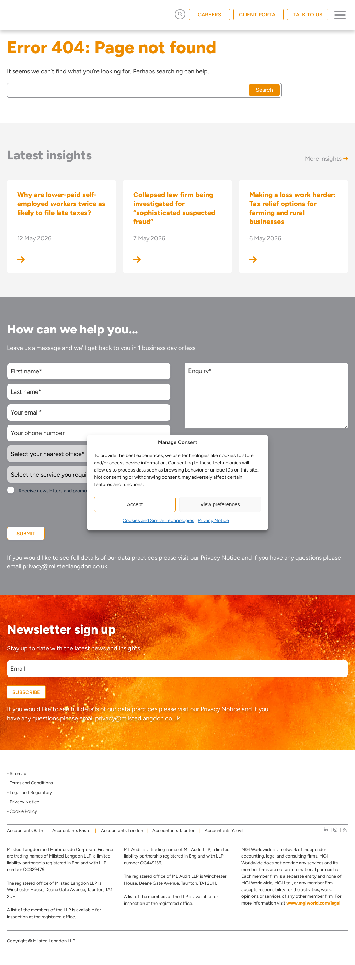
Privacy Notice (213, 520)
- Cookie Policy (22, 811)
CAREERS (209, 15)
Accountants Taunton (173, 830)
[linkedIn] (326, 829)
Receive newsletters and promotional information (71, 491)
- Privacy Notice (23, 801)
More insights (326, 159)
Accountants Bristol (72, 830)
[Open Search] (180, 14)
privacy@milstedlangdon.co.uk (65, 566)
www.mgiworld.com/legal (313, 903)
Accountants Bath (25, 830)
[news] (344, 829)
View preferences (220, 504)
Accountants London (122, 830)
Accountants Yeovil (224, 830)
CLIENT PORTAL (258, 15)
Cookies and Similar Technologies (158, 520)
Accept (135, 504)
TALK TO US (307, 15)
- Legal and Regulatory (29, 792)
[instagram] (335, 829)
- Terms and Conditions (30, 782)
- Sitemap (16, 773)
